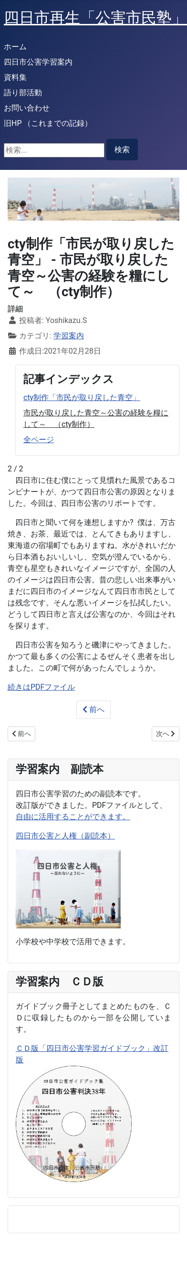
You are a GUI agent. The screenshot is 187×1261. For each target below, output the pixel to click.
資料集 (15, 77)
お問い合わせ (27, 107)
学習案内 (68, 335)
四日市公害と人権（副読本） (65, 835)
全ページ (38, 439)
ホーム (15, 46)
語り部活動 (23, 92)
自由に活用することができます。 (73, 816)
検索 (122, 149)
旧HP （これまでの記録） (48, 123)
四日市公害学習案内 (38, 62)
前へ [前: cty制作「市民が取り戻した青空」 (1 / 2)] (93, 709)
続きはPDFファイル (41, 687)
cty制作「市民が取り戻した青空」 (81, 397)
